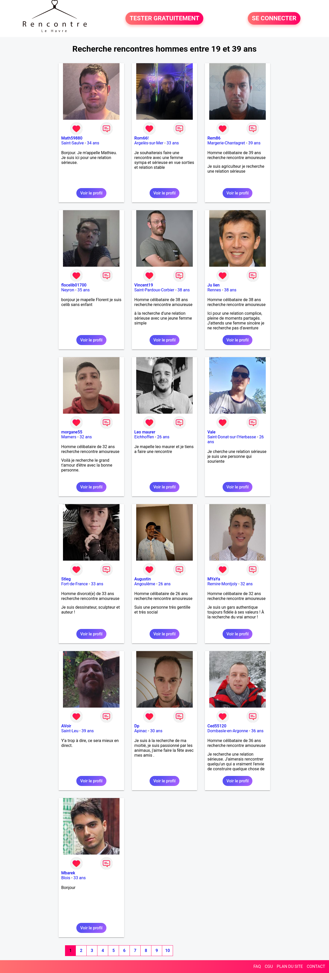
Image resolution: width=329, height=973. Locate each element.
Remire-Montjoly (222, 583)
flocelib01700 (73, 285)
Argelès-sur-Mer (148, 143)
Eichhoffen (144, 436)
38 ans (184, 290)
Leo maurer (144, 432)
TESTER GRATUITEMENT (164, 18)
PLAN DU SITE (290, 966)
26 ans (163, 436)
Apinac (140, 730)
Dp (136, 726)
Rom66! (141, 138)
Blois (65, 877)
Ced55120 (216, 726)
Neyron (67, 290)
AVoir (66, 726)
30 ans (156, 730)
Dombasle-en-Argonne (227, 730)
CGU (269, 966)
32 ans (85, 436)
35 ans (83, 290)
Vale (211, 432)
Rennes (214, 290)
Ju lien (213, 285)
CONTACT (316, 966)
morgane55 (71, 432)
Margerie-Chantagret (226, 143)
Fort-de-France (74, 583)
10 (167, 950)
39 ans (254, 143)
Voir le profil (91, 193)
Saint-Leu (69, 730)
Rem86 (214, 138)
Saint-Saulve (72, 143)
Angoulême (144, 583)
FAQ (257, 966)
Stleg (66, 579)
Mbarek (68, 872)
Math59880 (71, 138)
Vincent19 (143, 285)
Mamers (68, 436)
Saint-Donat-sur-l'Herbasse (231, 436)
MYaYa (213, 579)
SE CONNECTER (274, 18)
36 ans (257, 730)
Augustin (142, 579)
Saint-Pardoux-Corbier (154, 290)
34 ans (93, 143)
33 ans (173, 143)
